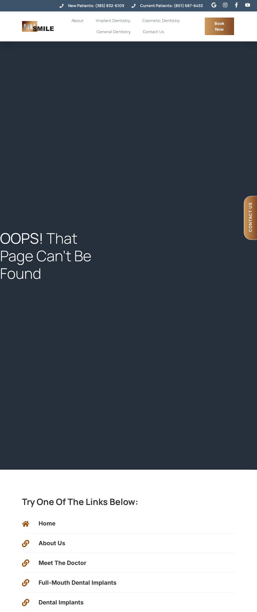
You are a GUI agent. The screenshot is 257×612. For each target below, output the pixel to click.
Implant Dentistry (114, 20)
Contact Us (155, 31)
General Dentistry (115, 31)
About (79, 20)
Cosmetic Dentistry (162, 20)
